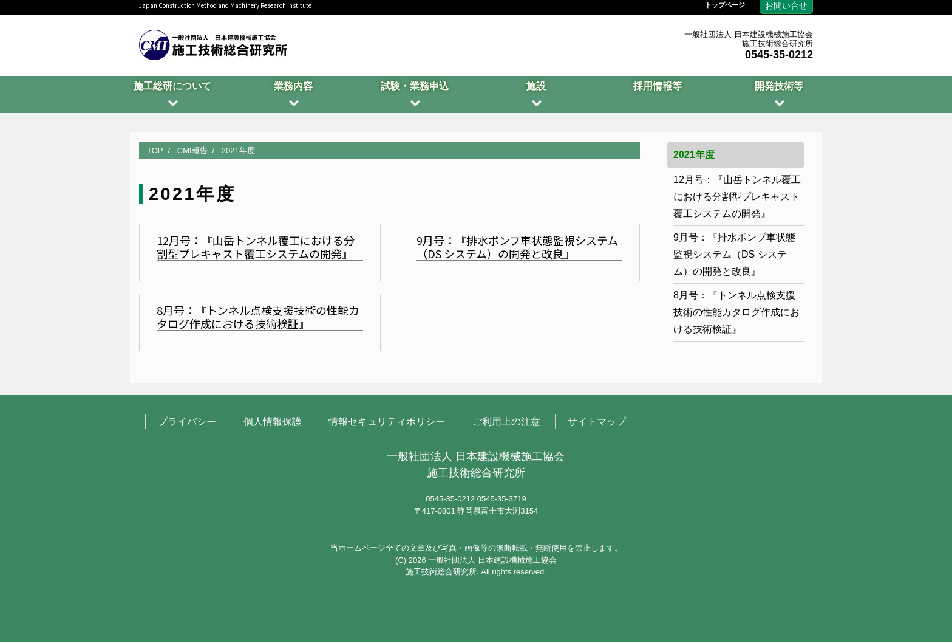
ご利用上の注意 (506, 422)
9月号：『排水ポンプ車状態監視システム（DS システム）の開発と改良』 (734, 254)
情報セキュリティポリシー (386, 422)
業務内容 (293, 86)
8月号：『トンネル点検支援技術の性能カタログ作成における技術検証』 (736, 312)
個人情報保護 (272, 422)
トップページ (725, 5)
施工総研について (172, 86)
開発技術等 (779, 86)
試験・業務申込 (415, 86)
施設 (536, 86)
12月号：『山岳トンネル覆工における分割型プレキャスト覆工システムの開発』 (737, 196)
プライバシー (187, 422)
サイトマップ (597, 422)
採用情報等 (657, 86)
